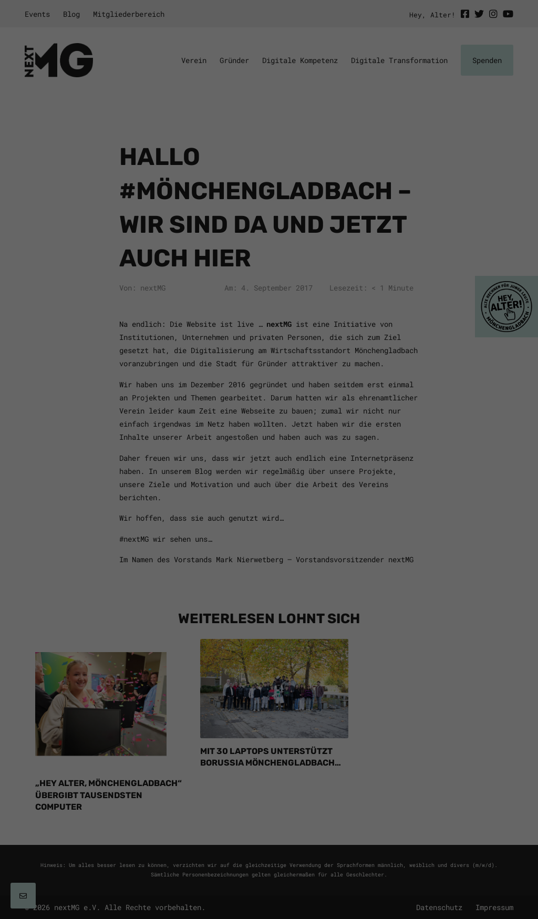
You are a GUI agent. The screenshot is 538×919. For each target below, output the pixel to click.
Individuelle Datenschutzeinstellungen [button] (269, 587)
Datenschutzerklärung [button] (280, 609)
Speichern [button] (269, 556)
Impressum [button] (344, 609)
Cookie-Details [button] (204, 609)
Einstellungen (159, 464)
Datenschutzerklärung (174, 454)
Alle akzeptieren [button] (269, 525)
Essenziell (160, 488)
